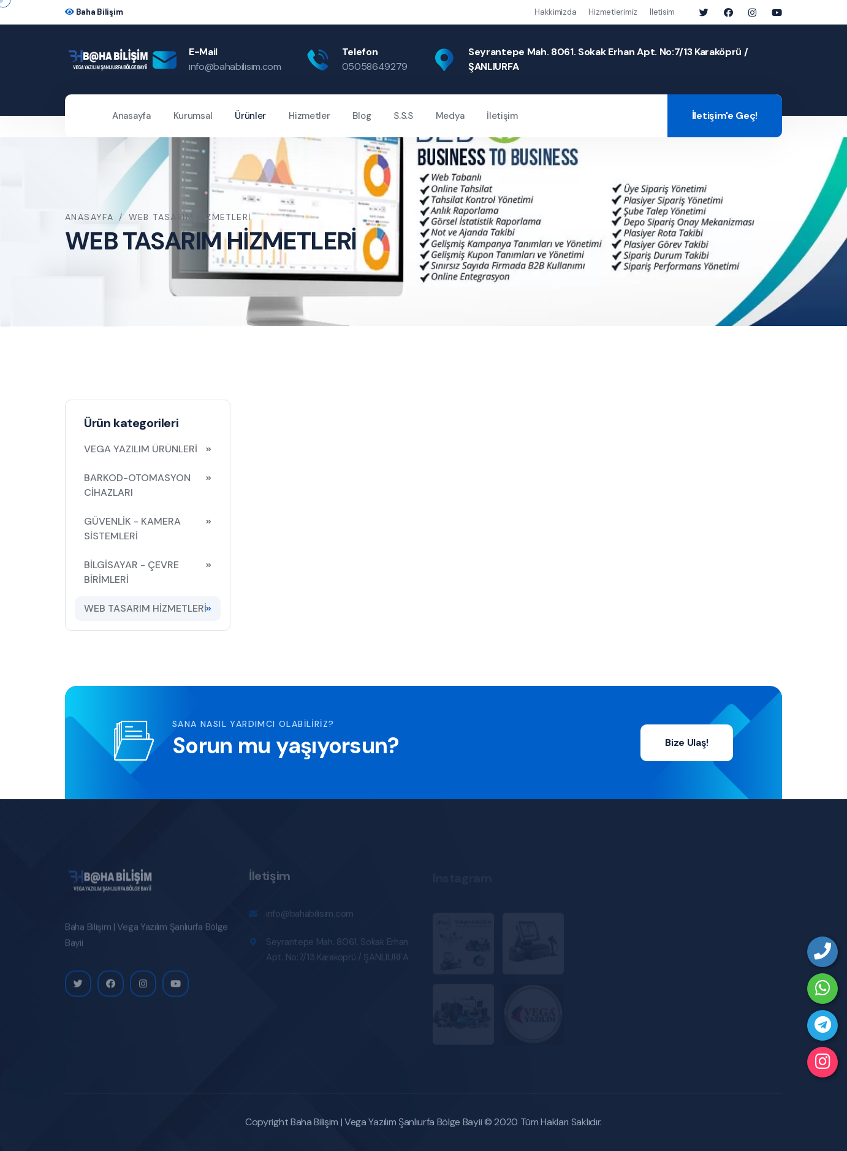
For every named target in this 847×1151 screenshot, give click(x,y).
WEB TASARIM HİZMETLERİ (145, 608)
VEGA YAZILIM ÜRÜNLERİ (140, 449)
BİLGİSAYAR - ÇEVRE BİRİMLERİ (131, 572)
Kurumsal (193, 116)
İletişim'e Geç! (725, 115)
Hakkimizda (555, 12)
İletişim (502, 116)
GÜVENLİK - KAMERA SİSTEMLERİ (132, 528)
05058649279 (375, 66)
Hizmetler (309, 116)
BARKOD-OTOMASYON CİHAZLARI (137, 485)
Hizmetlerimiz (612, 12)
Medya (450, 116)
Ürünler (250, 116)
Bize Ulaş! (686, 742)
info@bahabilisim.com (235, 66)
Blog (361, 116)
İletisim (662, 12)
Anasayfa (131, 116)
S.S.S (403, 116)
